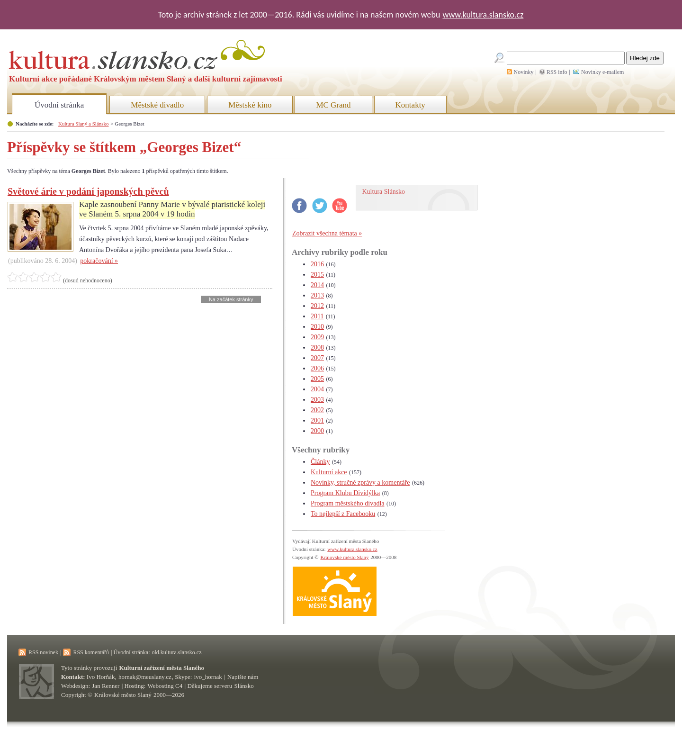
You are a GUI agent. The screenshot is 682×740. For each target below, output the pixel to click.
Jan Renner (105, 685)
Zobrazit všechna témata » (327, 233)
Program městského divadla (348, 503)
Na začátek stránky (231, 299)
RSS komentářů (91, 652)
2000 (317, 430)
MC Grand (333, 104)
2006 (317, 368)
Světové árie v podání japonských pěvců (88, 191)
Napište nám (242, 676)
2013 (317, 295)
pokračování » (99, 260)
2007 (317, 357)
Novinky (524, 72)
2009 (317, 337)
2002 (317, 410)
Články (320, 461)
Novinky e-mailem (602, 72)
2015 (317, 274)
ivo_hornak (208, 676)
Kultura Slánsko (383, 191)
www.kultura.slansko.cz (482, 14)
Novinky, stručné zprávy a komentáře (360, 482)
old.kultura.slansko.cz (176, 652)
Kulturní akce (329, 472)
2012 (317, 305)
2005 (317, 378)
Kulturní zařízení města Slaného (161, 667)
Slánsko (244, 685)
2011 (317, 316)
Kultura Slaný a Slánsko (83, 123)
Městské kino (249, 104)
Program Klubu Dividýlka (345, 492)
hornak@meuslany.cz (144, 676)
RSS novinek (43, 652)
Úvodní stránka (59, 104)
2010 (317, 326)
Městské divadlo (157, 104)
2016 (317, 264)
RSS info (557, 72)
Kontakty (410, 104)
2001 (317, 420)
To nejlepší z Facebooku (343, 513)
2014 (317, 285)
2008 (317, 347)
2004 (317, 389)
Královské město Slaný (344, 557)
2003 (317, 399)
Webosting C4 (165, 685)
